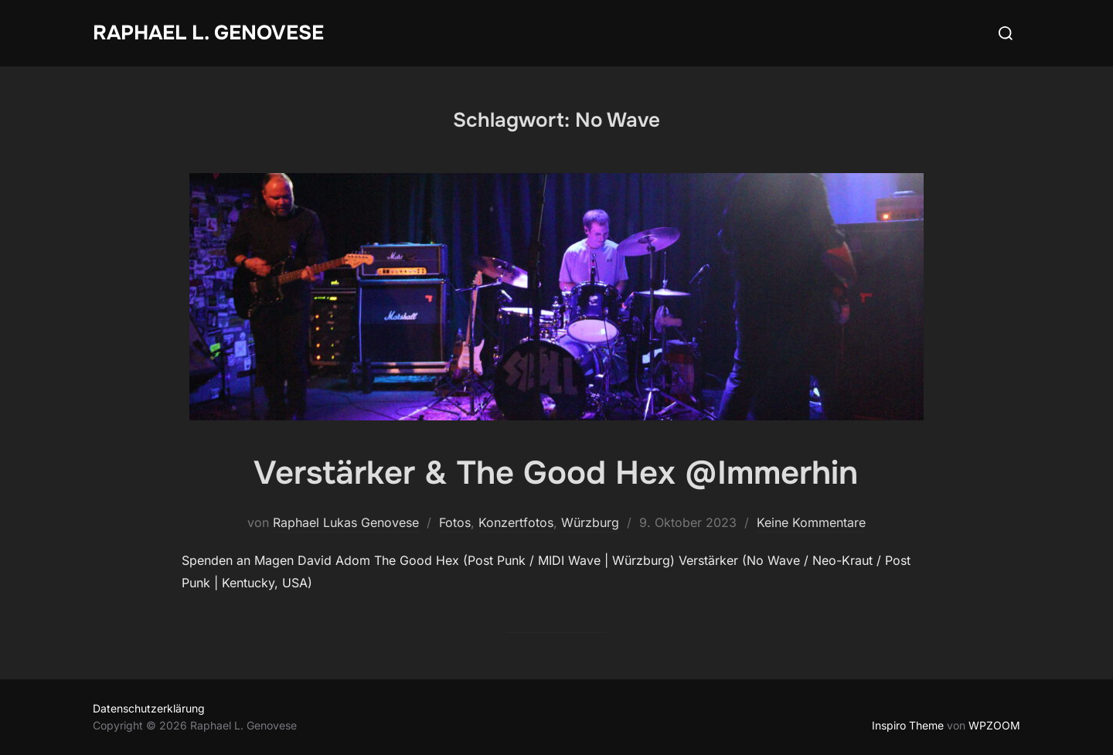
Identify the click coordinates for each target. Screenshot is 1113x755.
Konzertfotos (515, 522)
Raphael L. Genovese (208, 33)
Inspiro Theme (908, 725)
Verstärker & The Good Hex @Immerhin (556, 473)
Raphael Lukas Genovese (346, 522)
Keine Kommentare (811, 522)
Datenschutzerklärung (149, 708)
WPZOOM (994, 725)
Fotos (455, 522)
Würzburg (590, 522)
